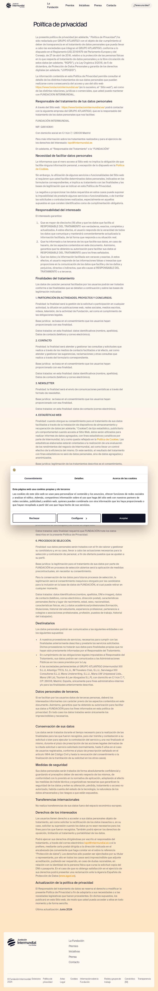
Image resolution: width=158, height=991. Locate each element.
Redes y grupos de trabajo (112, 980)
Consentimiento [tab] (33, 478)
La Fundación (52, 5)
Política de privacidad (47, 980)
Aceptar (123, 518)
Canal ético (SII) (130, 980)
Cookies (74, 978)
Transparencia (144, 978)
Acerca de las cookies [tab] (125, 478)
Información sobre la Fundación (89, 980)
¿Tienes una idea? (142, 5)
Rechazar (34, 518)
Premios (69, 5)
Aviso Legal (62, 980)
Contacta (111, 5)
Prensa (98, 5)
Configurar (79, 518)
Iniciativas (84, 5)
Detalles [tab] (78, 478)
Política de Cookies (107, 439)
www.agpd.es (67, 875)
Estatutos (36, 978)
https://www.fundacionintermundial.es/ (57, 87)
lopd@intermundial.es (80, 142)
